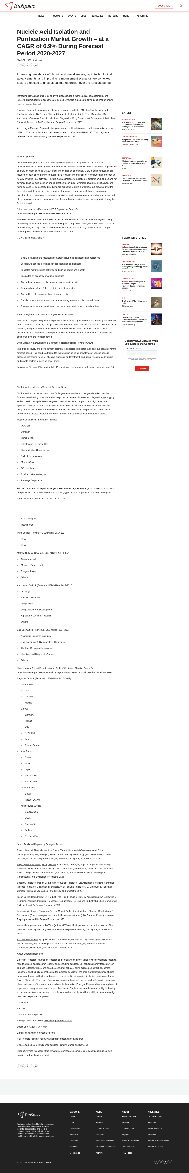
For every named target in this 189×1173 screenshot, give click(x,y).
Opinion (125, 244)
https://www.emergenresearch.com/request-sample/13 (44, 213)
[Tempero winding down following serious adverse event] (156, 141)
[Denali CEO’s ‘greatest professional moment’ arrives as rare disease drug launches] (156, 319)
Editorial (126, 158)
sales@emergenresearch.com (40, 1033)
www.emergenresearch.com (58, 1020)
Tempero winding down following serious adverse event (135, 141)
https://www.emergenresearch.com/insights (61, 1039)
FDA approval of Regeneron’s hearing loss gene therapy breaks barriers (135, 266)
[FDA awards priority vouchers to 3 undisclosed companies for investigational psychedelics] (156, 124)
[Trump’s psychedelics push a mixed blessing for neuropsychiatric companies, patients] (156, 283)
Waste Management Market (30, 925)
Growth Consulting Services (74, 1045)
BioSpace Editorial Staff (130, 145)
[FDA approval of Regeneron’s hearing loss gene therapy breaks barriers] (156, 266)
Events (72, 16)
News (41, 16)
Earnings (126, 175)
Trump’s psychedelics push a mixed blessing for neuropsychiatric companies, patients (133, 285)
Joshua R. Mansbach (129, 254)
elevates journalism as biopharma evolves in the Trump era (134, 163)
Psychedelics (128, 119)
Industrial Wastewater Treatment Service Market (41, 911)
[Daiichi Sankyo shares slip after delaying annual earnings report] (156, 180)
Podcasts (57, 16)
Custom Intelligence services (44, 1045)
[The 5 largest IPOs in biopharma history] (156, 302)
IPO (123, 298)
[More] (46, 16)
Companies (97, 16)
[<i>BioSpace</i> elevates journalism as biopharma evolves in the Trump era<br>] (156, 162)
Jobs (83, 16)
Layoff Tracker (129, 136)
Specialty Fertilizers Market (30, 883)
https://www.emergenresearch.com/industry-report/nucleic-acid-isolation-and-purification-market (64, 672)
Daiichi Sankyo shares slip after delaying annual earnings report (134, 179)
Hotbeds (113, 16)
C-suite (125, 314)
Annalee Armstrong (128, 325)
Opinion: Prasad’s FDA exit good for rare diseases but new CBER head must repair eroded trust (134, 249)
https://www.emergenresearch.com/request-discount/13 (86, 367)
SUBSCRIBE (164, 6)
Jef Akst (124, 168)
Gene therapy (128, 261)
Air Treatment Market (27, 939)
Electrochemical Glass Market (32, 850)
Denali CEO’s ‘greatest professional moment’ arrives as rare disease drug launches (134, 319)
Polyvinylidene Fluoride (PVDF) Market (36, 864)
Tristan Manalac (127, 183)
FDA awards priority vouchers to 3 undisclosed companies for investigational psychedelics (135, 124)
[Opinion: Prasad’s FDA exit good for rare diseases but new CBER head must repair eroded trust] (156, 249)
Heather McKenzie (128, 129)
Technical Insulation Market (30, 897)
